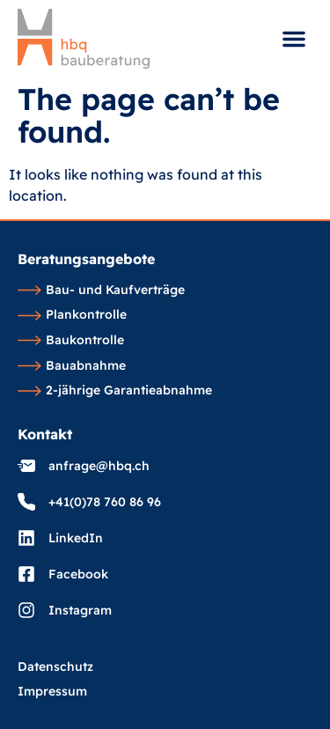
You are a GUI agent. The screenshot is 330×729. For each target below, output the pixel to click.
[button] (293, 38)
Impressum (52, 692)
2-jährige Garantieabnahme (115, 391)
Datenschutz (55, 667)
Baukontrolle (71, 341)
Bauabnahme (72, 366)
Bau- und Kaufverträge (101, 290)
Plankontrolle (72, 315)
